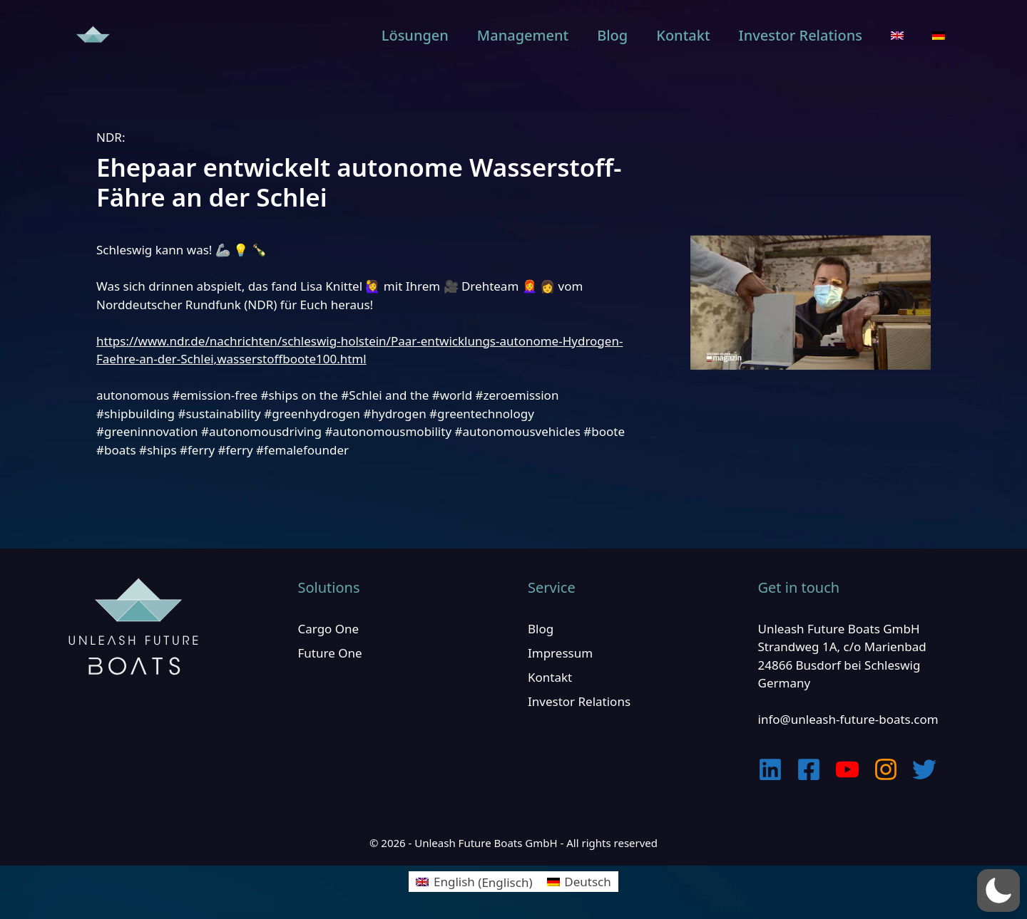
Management (522, 35)
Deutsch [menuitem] (587, 881)
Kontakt (683, 35)
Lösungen (415, 35)
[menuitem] (897, 35)
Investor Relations (800, 35)
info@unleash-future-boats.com (848, 719)
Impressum (560, 653)
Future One (330, 653)
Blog (612, 35)
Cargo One (328, 629)
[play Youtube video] (810, 302)
